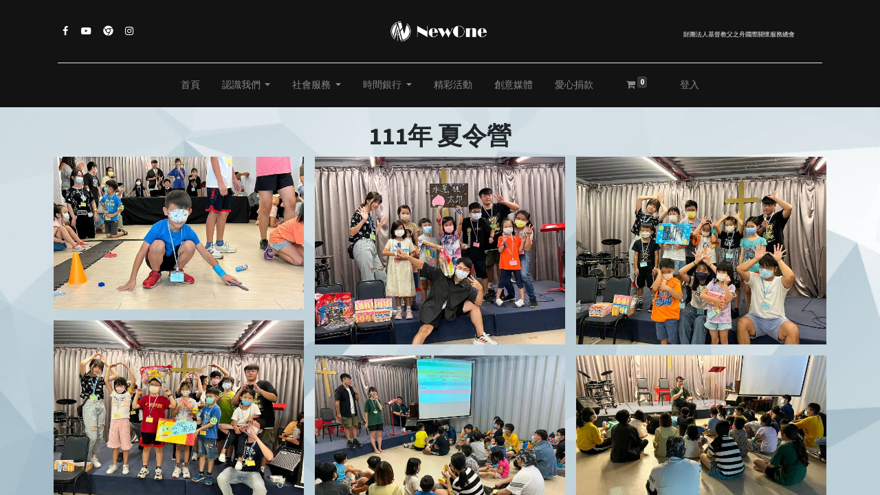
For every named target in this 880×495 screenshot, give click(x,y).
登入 (689, 84)
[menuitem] (190, 85)
